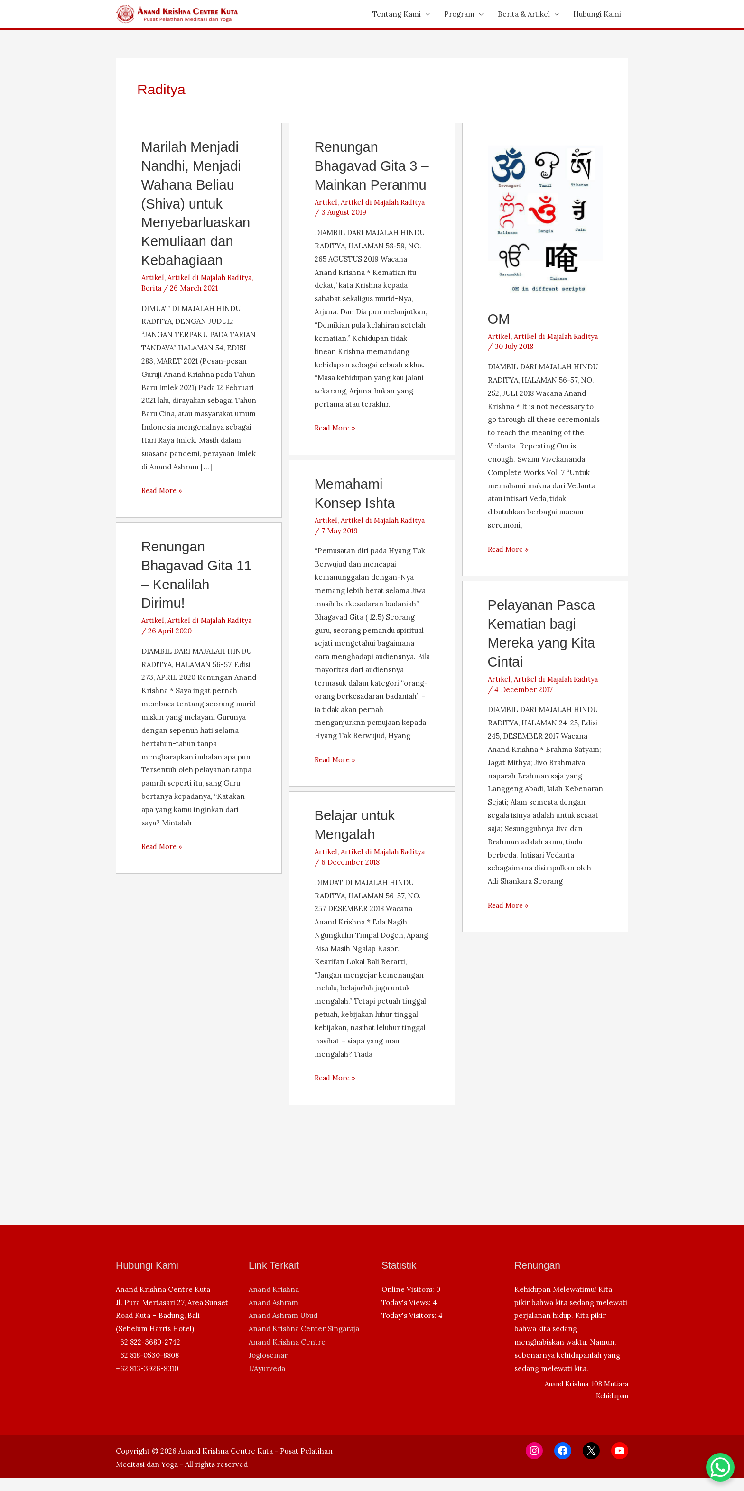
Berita (151, 285)
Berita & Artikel (524, 13)
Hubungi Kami (597, 13)
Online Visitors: (408, 1302)
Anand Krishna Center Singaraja (304, 1341)
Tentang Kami (396, 13)
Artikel (152, 274)
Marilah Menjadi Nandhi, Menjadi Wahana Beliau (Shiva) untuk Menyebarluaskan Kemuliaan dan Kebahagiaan (197, 202)
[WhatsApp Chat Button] (720, 1467)
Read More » (163, 487)
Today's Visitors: (409, 1328)
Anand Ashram (273, 1314)
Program (459, 13)
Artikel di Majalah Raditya (209, 274)
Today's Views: (407, 1314)
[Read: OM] (545, 217)
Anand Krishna (274, 1302)
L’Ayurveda (267, 1381)
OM (499, 319)
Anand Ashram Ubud (283, 1328)
